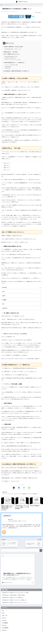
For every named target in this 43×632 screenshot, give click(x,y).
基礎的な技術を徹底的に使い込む (11, 56)
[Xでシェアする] (14, 488)
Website (4, 534)
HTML (3, 613)
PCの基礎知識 (5, 623)
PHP (3, 304)
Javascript (16, 493)
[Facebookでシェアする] (19, 488)
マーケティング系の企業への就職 (11, 64)
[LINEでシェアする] (29, 488)
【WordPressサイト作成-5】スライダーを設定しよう (13, 597)
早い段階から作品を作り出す (10, 58)
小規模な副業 (7, 68)
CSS (3, 611)
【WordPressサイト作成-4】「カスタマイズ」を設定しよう (15, 600)
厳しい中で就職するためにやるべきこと (12, 54)
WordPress (4, 308)
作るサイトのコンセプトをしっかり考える (13, 59)
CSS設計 (4, 299)
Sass (3, 291)
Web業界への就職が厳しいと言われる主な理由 (13, 46)
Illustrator (10, 493)
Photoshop (4, 625)
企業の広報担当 (8, 66)
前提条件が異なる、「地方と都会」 (11, 51)
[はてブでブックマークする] (24, 488)
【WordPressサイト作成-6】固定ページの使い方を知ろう (14, 595)
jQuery (3, 295)
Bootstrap (4, 287)
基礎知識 (35, 493)
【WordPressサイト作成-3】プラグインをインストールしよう (15, 602)
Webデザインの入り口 (21, 1)
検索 (41, 550)
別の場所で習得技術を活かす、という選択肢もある (14, 62)
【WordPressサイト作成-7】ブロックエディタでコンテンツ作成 (16, 592)
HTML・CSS (4, 493)
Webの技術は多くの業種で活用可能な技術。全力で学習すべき (16, 70)
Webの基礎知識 (22, 493)
